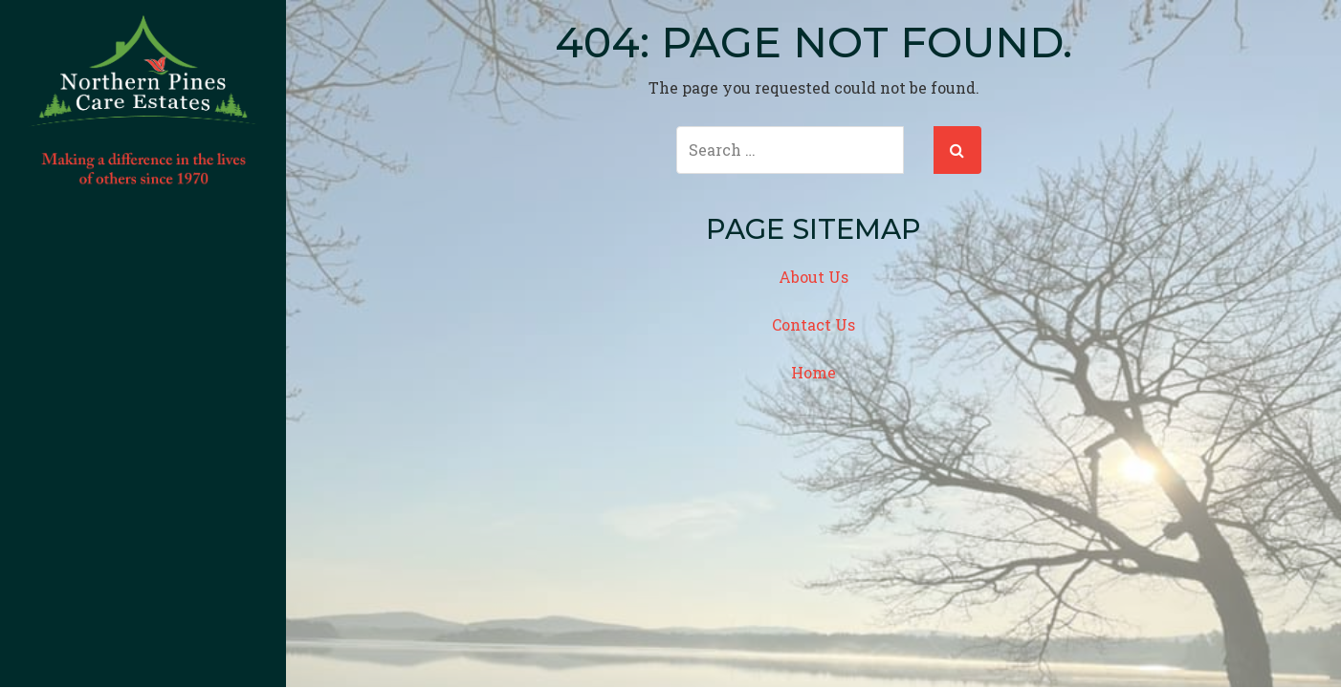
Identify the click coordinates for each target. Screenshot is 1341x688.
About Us (813, 277)
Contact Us (813, 324)
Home (813, 372)
